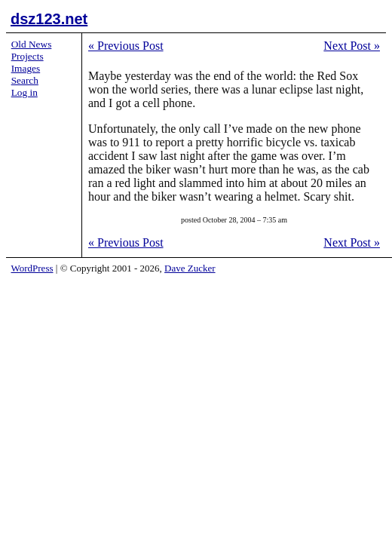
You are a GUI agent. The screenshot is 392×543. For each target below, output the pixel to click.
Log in (24, 92)
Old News (31, 44)
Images (26, 68)
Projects (27, 56)
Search (24, 80)
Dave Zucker (190, 268)
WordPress (32, 268)
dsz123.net (49, 19)
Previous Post (126, 45)
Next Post (351, 45)
